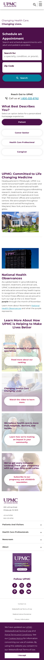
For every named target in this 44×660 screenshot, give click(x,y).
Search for (10, 53)
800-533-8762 (8, 518)
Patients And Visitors (13, 524)
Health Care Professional (22, 142)
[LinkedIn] (28, 586)
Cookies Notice (15, 638)
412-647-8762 (8, 515)
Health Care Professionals (15, 532)
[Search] (34, 4)
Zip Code (9, 66)
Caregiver (22, 152)
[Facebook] (14, 586)
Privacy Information (22, 619)
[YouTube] (28, 592)
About (5, 547)
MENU (40, 1)
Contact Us (22, 604)
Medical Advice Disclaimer (22, 614)
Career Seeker (22, 133)
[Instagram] (21, 586)
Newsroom (7, 539)
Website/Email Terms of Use (22, 609)
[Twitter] (21, 591)
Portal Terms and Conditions (18, 635)
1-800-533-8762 (30, 98)
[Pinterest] (14, 592)
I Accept (22, 655)
